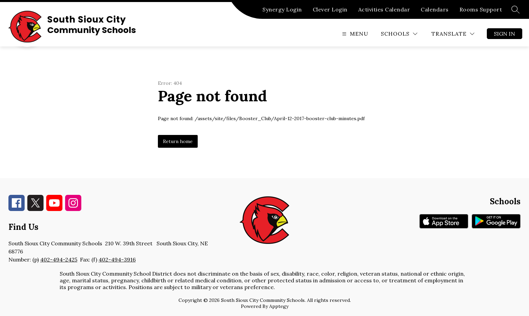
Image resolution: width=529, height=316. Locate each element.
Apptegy (278, 306)
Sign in (504, 33)
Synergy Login (282, 9)
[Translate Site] (453, 34)
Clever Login (330, 9)
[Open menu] (354, 34)
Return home (178, 141)
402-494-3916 (117, 259)
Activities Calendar (384, 9)
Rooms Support (481, 9)
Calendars (435, 9)
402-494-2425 (58, 259)
